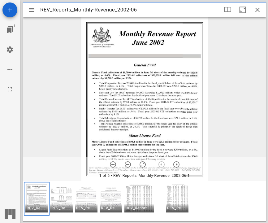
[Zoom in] (113, 164)
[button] (36, 198)
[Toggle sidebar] (31, 9)
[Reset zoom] (142, 164)
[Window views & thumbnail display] (227, 9)
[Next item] (176, 164)
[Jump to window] (9, 29)
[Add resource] (9, 9)
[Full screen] (9, 89)
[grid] (144, 201)
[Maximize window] (242, 9)
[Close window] (257, 9)
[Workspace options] (9, 69)
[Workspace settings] (9, 49)
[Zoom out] (127, 164)
